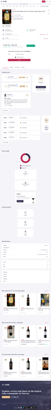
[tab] (5, 67)
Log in (19, 60)
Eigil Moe (9, 94)
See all (47, 290)
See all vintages (5, 142)
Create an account (6, 397)
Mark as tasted (42, 34)
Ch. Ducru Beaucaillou (17, 15)
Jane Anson (9, 76)
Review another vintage (41, 89)
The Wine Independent (11, 85)
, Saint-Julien (21, 16)
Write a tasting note (40, 87)
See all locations (31, 45)
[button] (19, 54)
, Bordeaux (17, 16)
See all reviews (5, 110)
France (14, 16)
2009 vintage (7, 98)
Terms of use (41, 404)
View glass (20, 201)
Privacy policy (47, 404)
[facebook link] (21, 408)
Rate (47, 34)
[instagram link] (18, 408)
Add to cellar (46, 38)
